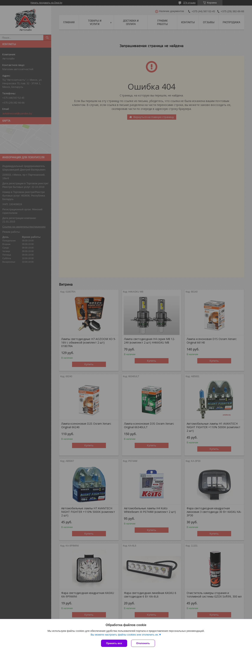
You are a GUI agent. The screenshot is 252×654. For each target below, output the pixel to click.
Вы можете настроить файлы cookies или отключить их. (125, 634)
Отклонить (143, 643)
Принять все (114, 643)
